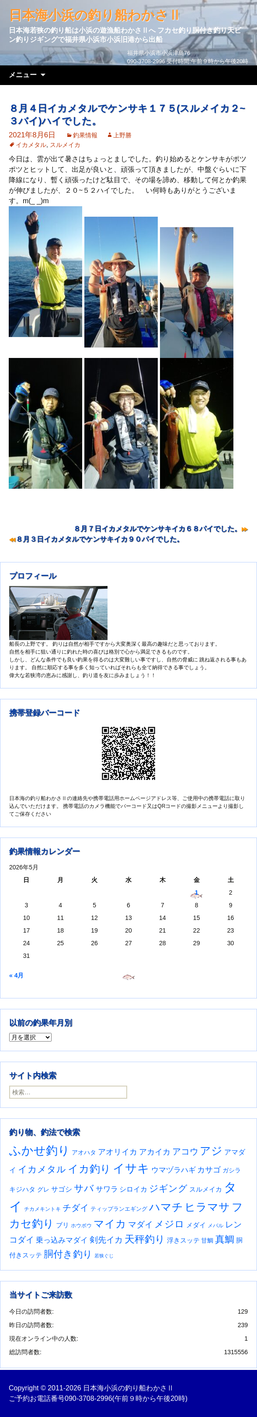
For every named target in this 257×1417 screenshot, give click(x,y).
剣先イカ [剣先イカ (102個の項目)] (106, 1239)
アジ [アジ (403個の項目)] (211, 1150)
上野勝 (122, 135)
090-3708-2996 (88, 1398)
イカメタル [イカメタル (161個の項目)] (42, 1169)
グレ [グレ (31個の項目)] (43, 1189)
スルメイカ (65, 144)
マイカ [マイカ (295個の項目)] (110, 1224)
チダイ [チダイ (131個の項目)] (76, 1208)
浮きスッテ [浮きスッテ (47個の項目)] (183, 1240)
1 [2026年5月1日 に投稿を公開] (196, 892)
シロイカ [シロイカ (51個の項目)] (133, 1189)
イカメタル (31, 144)
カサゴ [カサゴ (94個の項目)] (209, 1169)
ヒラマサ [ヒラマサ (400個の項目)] (207, 1207)
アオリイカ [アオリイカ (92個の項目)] (117, 1151)
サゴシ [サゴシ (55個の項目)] (61, 1189)
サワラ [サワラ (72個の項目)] (107, 1189)
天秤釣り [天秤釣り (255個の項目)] (145, 1239)
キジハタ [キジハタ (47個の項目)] (22, 1189)
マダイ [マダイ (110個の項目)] (140, 1224)
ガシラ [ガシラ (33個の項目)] (231, 1170)
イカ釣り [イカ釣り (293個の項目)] (89, 1169)
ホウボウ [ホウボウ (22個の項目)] (81, 1226)
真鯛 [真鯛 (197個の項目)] (224, 1239)
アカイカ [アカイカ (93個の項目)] (154, 1151)
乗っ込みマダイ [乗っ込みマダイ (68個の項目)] (62, 1240)
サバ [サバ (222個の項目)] (84, 1188)
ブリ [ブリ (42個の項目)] (62, 1225)
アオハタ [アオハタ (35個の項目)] (84, 1152)
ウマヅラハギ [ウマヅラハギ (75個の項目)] (173, 1169)
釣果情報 (85, 135)
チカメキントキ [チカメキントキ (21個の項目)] (42, 1209)
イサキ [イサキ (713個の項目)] (131, 1168)
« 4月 (16, 975)
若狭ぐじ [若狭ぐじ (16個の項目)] (104, 1255)
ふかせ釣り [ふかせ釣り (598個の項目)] (39, 1150)
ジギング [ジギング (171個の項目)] (168, 1188)
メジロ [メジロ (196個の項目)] (169, 1224)
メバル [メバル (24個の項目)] (215, 1226)
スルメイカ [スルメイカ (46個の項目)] (205, 1189)
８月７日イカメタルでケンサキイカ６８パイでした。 (157, 528)
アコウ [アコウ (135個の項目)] (185, 1151)
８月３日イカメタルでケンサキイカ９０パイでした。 (100, 539)
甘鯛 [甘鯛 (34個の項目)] (207, 1240)
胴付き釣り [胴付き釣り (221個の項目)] (68, 1254)
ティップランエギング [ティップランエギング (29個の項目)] (118, 1209)
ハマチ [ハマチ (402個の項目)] (166, 1207)
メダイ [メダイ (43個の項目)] (196, 1225)
